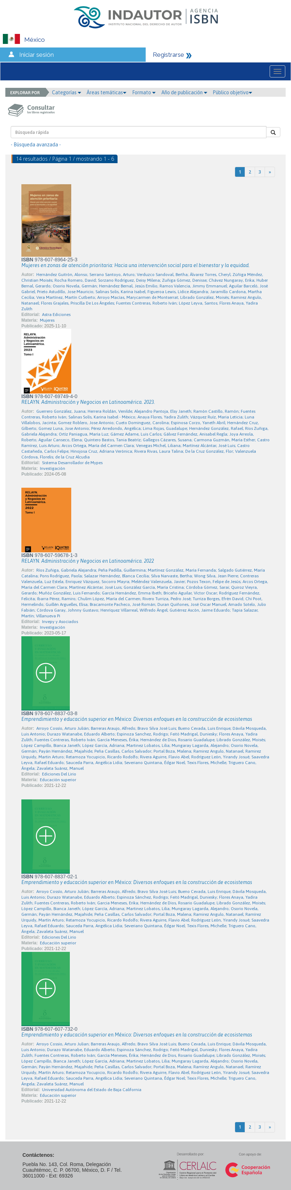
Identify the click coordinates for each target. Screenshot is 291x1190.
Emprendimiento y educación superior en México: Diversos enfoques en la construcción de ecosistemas (136, 719)
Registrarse (168, 54)
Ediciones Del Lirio (59, 774)
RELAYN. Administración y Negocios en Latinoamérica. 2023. (88, 402)
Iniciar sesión (36, 54)
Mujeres (47, 320)
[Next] (270, 172)
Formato (144, 92)
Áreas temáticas (106, 92)
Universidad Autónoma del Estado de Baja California (91, 1089)
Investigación (52, 468)
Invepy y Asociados (60, 621)
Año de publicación (184, 92)
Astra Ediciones (56, 314)
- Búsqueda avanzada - (36, 144)
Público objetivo (232, 92)
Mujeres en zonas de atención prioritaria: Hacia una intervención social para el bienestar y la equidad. (135, 265)
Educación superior (58, 779)
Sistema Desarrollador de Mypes (72, 462)
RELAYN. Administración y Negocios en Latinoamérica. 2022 (87, 561)
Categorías (66, 92)
